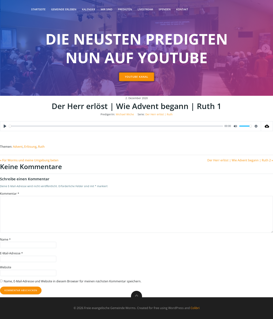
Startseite (38, 9)
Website (5, 267)
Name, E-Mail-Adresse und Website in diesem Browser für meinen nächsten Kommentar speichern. (72, 281)
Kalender (88, 9)
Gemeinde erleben (63, 9)
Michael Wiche (125, 114)
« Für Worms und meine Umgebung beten (29, 160)
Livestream (145, 9)
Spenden (165, 9)
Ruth (41, 147)
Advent (18, 147)
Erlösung (30, 147)
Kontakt (182, 9)
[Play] (5, 126)
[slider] (116, 126)
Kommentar (9, 194)
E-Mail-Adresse (11, 253)
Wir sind (106, 9)
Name (5, 239)
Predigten (125, 9)
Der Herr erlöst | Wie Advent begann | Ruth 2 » (240, 160)
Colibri (195, 308)
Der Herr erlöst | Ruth (159, 114)
